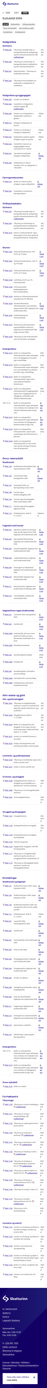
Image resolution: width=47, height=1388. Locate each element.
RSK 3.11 (8, 1006)
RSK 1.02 (8, 895)
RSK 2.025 (8, 633)
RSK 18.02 (8, 715)
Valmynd (42, 4)
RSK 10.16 (8, 377)
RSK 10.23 (8, 429)
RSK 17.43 (8, 1161)
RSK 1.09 (8, 499)
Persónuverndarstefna (28, 1365)
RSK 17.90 (8, 1274)
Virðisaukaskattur (28, 24)
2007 (16, 13)
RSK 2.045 (8, 662)
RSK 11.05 (8, 847)
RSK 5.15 (8, 130)
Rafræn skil (41, 157)
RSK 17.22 (8, 1123)
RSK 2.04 (8, 655)
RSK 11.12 (8, 863)
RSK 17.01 (8, 1227)
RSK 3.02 (8, 950)
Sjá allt (5, 24)
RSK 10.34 (8, 441)
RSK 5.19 (8, 182)
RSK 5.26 (8, 144)
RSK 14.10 (8, 1086)
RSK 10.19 (8, 417)
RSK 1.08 (8, 492)
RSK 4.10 (8, 577)
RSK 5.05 (8, 99)
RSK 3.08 (8, 987)
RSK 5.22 (8, 137)
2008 (8, 13)
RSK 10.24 (8, 296)
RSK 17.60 (8, 1265)
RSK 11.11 (8, 854)
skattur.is (7, 1313)
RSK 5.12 (8, 123)
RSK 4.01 (8, 530)
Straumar (7, 1368)
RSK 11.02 (8, 826)
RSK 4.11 (8, 586)
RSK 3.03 (8, 959)
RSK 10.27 (8, 325)
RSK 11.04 (8, 842)
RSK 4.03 (8, 539)
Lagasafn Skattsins (11, 1320)
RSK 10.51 (8, 767)
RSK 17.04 (8, 1255)
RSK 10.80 (8, 790)
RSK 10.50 (8, 760)
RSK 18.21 (8, 736)
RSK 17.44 (8, 1171)
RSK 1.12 (8, 513)
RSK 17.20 (8, 1104)
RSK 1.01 (8, 886)
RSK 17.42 (8, 1152)
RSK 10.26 (8, 315)
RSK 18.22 (8, 743)
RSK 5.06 (8, 104)
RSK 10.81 (8, 797)
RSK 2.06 (8, 671)
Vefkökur (25, 1362)
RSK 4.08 (8, 558)
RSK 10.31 (8, 233)
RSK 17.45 (8, 1180)
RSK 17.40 (8, 1133)
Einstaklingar (7, 32)
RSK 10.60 (8, 337)
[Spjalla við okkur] (36, 1377)
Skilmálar (15, 1362)
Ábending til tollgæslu (12, 1351)
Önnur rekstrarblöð (10, 28)
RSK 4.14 (8, 596)
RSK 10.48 (8, 781)
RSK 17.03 (8, 1246)
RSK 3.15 (8, 1025)
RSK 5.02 (8, 50)
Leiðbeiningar (20, 1107)
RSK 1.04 (8, 466)
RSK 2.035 (8, 645)
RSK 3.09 (8, 997)
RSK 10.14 (8, 353)
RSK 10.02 (8, 280)
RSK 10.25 (8, 303)
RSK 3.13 (8, 1016)
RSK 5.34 (8, 191)
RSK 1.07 (8, 485)
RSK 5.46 (8, 163)
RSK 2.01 (8, 615)
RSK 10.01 (8, 252)
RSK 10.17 (8, 389)
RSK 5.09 (8, 113)
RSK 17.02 (8, 1237)
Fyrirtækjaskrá (20, 32)
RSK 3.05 (8, 978)
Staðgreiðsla (15, 24)
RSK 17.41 (8, 1142)
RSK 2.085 (8, 683)
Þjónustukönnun (10, 1365)
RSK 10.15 (8, 365)
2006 (25, 13)
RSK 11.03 (8, 835)
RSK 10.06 (8, 287)
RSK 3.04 (8, 968)
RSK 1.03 (8, 905)
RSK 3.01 (8, 940)
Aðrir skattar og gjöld (26, 28)
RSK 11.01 (8, 816)
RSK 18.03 (8, 725)
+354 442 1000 (11, 1343)
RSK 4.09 (8, 567)
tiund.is (6, 1317)
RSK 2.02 (8, 624)
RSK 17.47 (8, 1199)
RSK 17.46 (8, 1189)
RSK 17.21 (8, 1114)
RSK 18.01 (8, 703)
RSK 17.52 (8, 1208)
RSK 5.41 (8, 153)
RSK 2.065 (8, 678)
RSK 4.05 (8, 549)
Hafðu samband (10, 1347)
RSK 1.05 (8, 476)
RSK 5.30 (8, 81)
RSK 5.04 (8, 62)
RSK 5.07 (8, 71)
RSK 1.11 (8, 506)
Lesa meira (12, 1380)
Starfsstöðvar (9, 1354)
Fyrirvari (6, 1362)
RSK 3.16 (8, 1034)
